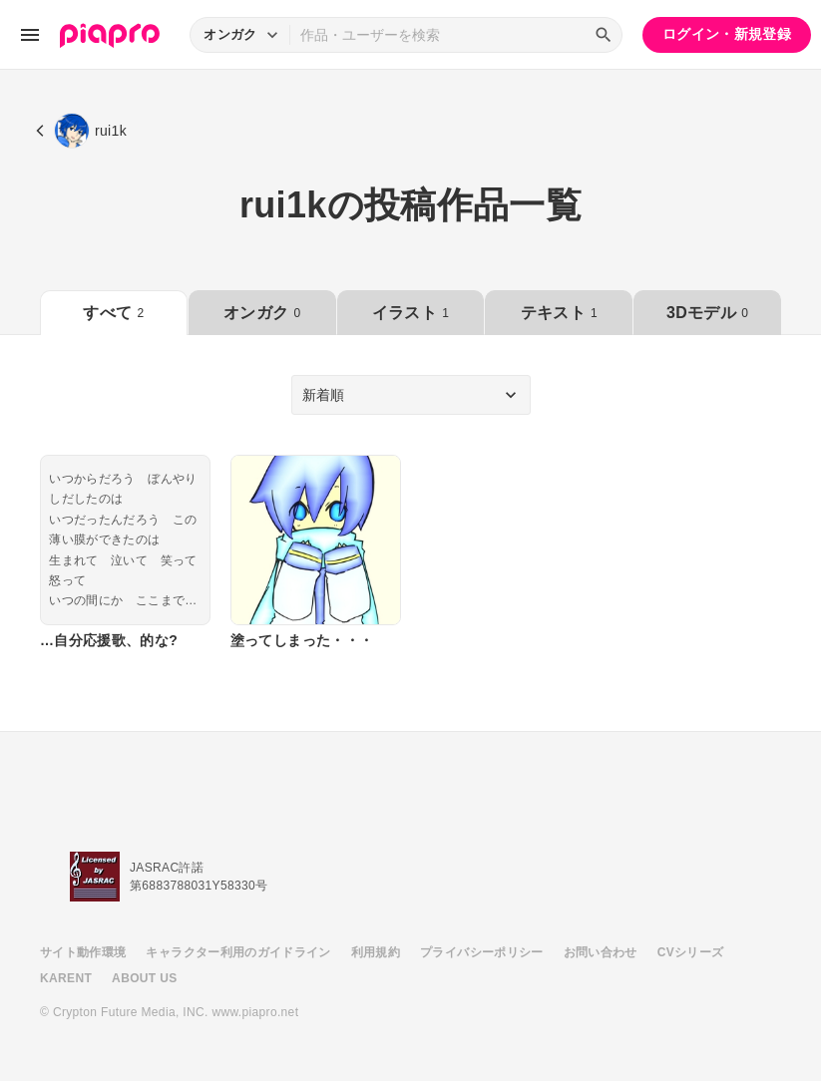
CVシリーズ (690, 952)
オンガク (261, 312)
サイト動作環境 (83, 952)
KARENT (66, 978)
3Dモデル (707, 312)
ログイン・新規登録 (726, 34)
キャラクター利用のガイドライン (238, 952)
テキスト (559, 312)
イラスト (410, 312)
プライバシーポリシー (482, 952)
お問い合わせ (600, 952)
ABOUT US (144, 978)
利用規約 (375, 952)
